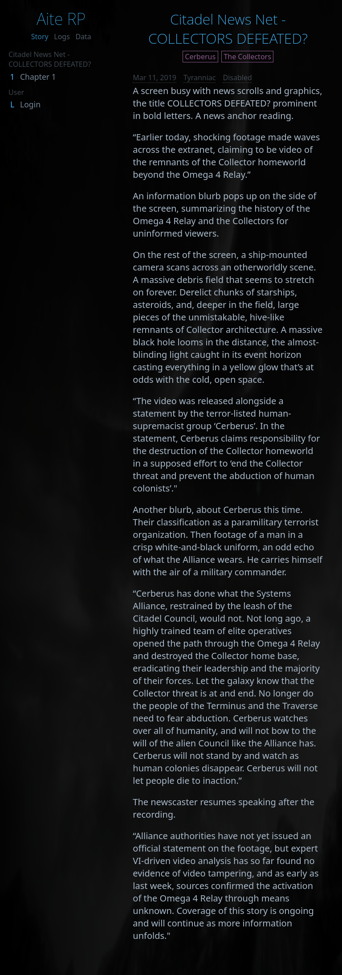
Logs (62, 36)
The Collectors (247, 56)
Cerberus (200, 56)
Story (40, 36)
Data (83, 36)
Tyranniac (199, 77)
